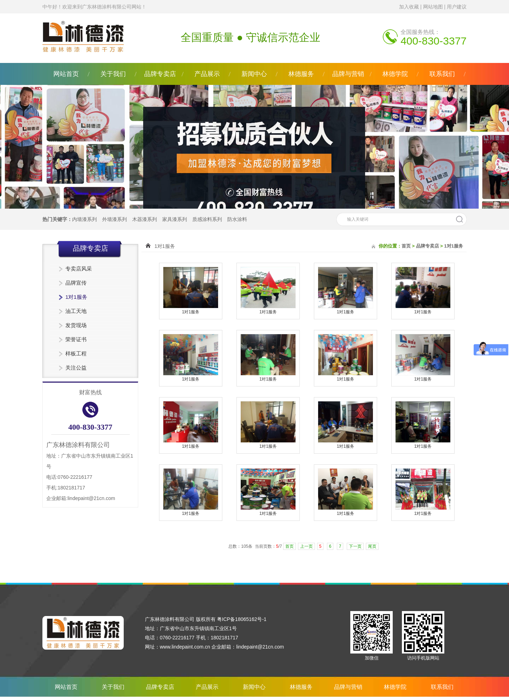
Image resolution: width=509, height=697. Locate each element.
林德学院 (395, 73)
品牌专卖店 (160, 73)
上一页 (306, 546)
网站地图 (433, 7)
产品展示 (207, 73)
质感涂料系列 (207, 219)
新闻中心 (254, 73)
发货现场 (76, 325)
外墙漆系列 (114, 219)
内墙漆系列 (84, 219)
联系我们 (442, 73)
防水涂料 (237, 219)
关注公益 (76, 368)
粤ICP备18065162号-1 (242, 619)
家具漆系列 (174, 219)
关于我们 (113, 73)
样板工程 (76, 353)
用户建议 (457, 7)
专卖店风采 (78, 269)
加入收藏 (409, 7)
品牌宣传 (76, 283)
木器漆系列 (144, 219)
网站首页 (66, 73)
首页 (406, 246)
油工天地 (76, 311)
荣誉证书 (76, 339)
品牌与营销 (348, 73)
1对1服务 (76, 297)
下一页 (355, 546)
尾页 (372, 546)
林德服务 (301, 73)
